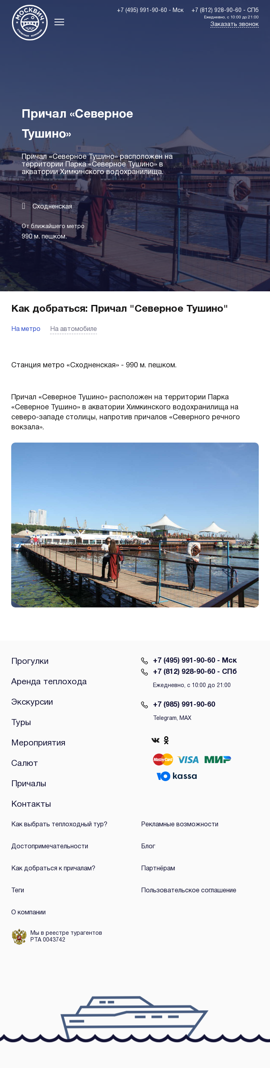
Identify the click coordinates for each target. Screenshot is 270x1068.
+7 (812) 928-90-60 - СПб (195, 672)
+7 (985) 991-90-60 (184, 704)
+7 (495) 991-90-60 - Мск (195, 660)
